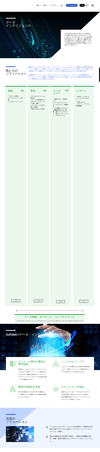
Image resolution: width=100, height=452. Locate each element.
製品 (45, 5)
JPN (82, 5)
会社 (62, 5)
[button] (15, 300)
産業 (38, 5)
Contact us (73, 5)
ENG (86, 5)
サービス (54, 5)
